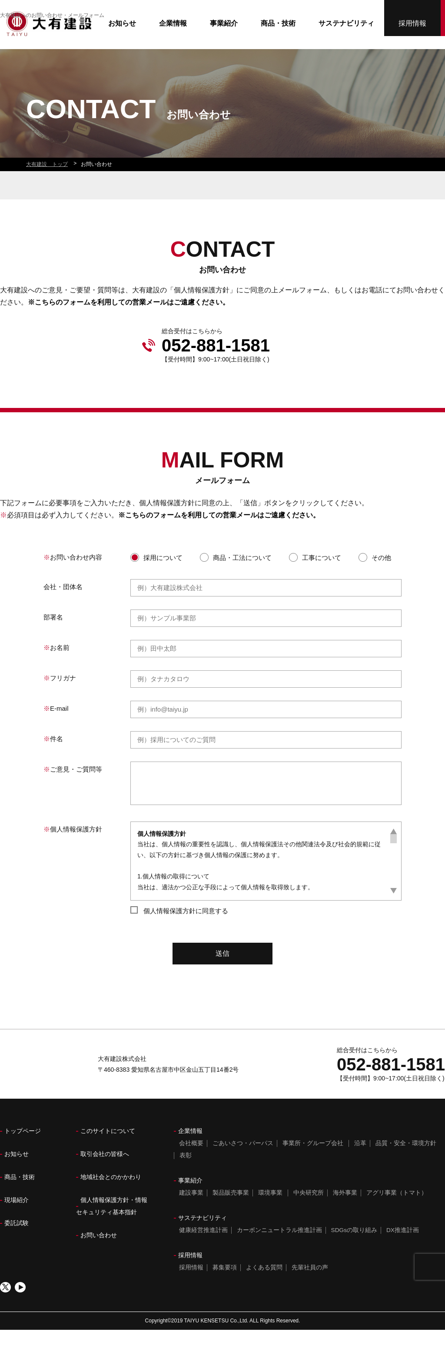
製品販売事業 (230, 1208)
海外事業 (344, 1208)
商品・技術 (278, 38)
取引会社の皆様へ (104, 1169)
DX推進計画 (402, 1245)
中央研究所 (307, 1208)
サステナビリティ (346, 38)
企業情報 (173, 38)
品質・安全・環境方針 (405, 1158)
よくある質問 (263, 1282)
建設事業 (190, 1208)
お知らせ (122, 38)
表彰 (185, 1170)
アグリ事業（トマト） (395, 1208)
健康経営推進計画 (202, 1245)
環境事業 (269, 1208)
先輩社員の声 (309, 1282)
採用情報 (412, 26)
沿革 (359, 1158)
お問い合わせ (98, 1250)
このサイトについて (107, 1146)
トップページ (22, 1146)
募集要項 (224, 1282)
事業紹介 (224, 38)
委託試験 (16, 1238)
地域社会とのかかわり (110, 1192)
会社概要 (190, 1158)
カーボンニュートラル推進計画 (278, 1245)
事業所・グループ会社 (312, 1158)
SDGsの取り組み (353, 1245)
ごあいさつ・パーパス (242, 1158)
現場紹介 (16, 1215)
